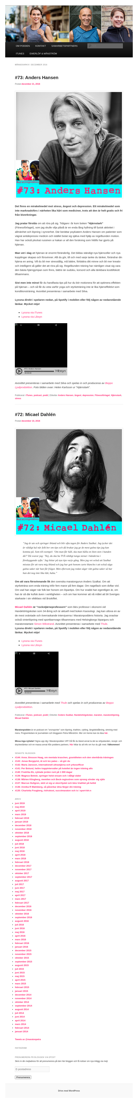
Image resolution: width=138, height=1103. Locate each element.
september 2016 (23, 917)
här (106, 733)
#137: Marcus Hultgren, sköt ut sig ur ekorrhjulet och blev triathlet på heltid (55, 783)
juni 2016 (20, 928)
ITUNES (20, 53)
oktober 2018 (22, 832)
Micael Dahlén (23, 606)
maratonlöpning (111, 715)
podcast (38, 395)
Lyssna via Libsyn (31, 316)
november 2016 (23, 910)
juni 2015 (20, 972)
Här (71, 744)
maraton (98, 715)
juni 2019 (20, 803)
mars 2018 (20, 858)
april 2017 (20, 895)
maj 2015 (19, 976)
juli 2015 (19, 969)
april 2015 (20, 980)
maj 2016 (19, 932)
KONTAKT (40, 46)
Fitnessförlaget (102, 395)
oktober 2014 (22, 1002)
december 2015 (23, 950)
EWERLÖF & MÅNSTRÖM (43, 53)
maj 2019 (19, 807)
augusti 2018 (22, 840)
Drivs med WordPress (69, 1091)
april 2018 (20, 855)
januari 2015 (21, 991)
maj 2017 (19, 891)
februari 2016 (22, 943)
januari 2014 (21, 1031)
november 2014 (23, 998)
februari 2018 (22, 862)
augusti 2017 (22, 880)
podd (45, 395)
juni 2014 (20, 1016)
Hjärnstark (116, 395)
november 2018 (23, 829)
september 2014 (23, 1005)
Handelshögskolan (83, 715)
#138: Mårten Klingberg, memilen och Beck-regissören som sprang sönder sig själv (60, 779)
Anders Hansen (65, 395)
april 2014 (20, 1020)
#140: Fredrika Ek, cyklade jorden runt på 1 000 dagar (43, 772)
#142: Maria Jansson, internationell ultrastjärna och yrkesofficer (49, 764)
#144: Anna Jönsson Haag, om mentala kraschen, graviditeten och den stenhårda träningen (64, 757)
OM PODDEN (23, 46)
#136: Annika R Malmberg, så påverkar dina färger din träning (48, 787)
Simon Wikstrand (44, 623)
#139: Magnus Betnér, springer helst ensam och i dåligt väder (48, 775)
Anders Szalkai (65, 715)
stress (18, 398)
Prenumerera (23, 1077)
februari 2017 (22, 902)
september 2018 (23, 836)
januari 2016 (21, 947)
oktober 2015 (22, 957)
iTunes (29, 395)
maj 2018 (19, 851)
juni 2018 (20, 847)
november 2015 (23, 954)
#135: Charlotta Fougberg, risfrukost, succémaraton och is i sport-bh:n (53, 790)
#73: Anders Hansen (36, 77)
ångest (78, 395)
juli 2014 (19, 1013)
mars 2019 (20, 814)
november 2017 (23, 869)
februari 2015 (22, 987)
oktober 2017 (22, 873)
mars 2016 (20, 939)
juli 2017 (19, 884)
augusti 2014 (22, 1009)
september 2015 (23, 961)
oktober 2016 (22, 913)
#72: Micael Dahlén (35, 414)
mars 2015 (20, 983)
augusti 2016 (22, 921)
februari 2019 (22, 818)
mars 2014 (20, 1024)
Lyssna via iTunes (31, 312)
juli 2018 (19, 844)
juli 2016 (19, 924)
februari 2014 (22, 1028)
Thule (104, 623)
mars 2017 (20, 899)
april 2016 (20, 936)
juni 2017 (20, 888)
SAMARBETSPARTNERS (64, 46)
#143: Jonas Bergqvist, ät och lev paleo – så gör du (42, 761)
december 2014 (23, 994)
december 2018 (23, 825)
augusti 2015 (22, 965)
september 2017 (23, 877)
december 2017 (23, 865)
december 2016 (23, 906)
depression (88, 395)
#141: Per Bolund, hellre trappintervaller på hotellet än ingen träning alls (54, 768)
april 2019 (20, 810)
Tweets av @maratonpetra (28, 1039)
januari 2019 (21, 821)
